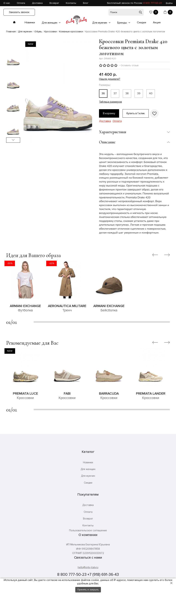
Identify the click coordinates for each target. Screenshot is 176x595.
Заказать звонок (19, 12)
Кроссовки (50, 31)
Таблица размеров (110, 102)
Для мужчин (100, 22)
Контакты (71, 3)
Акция (157, 22)
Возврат (54, 3)
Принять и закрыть (88, 589)
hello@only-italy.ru (88, 567)
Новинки (30, 22)
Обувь (38, 31)
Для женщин (50, 22)
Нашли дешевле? (109, 79)
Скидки (141, 22)
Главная (11, 31)
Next (13, 140)
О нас (6, 3)
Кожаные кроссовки (71, 31)
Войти (169, 3)
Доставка (37, 3)
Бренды (122, 22)
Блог (85, 3)
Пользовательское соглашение (88, 530)
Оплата (21, 3)
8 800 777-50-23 (152, 3)
